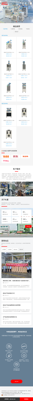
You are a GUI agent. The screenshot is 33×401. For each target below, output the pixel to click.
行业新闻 (9, 249)
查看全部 (16, 31)
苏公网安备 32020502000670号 (7, 395)
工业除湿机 (20, 28)
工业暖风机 (13, 28)
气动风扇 (28, 28)
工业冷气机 (5, 28)
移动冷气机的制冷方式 (9, 293)
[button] (15, 21)
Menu (30, 3)
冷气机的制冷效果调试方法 (10, 317)
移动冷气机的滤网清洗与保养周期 (11, 305)
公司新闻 (4, 249)
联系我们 (26, 399)
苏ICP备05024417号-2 (26, 393)
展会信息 (15, 249)
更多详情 (16, 381)
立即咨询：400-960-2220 (9, 399)
